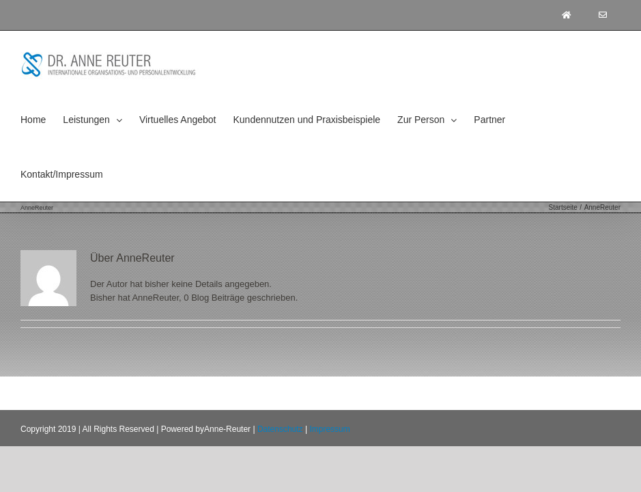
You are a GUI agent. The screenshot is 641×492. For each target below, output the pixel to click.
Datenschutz (280, 429)
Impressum (329, 429)
